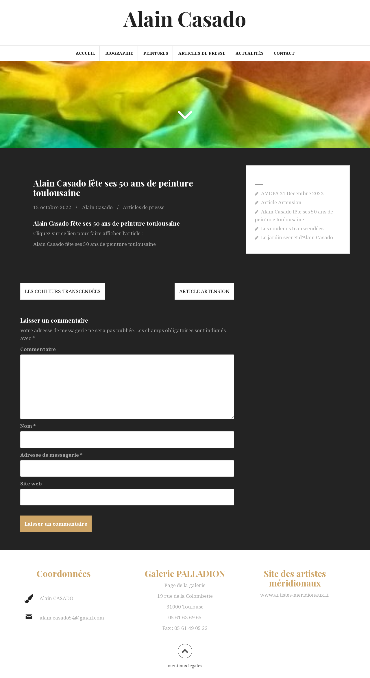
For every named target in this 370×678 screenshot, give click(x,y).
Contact (284, 53)
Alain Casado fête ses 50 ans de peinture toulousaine (94, 244)
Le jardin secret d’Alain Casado (297, 237)
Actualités (250, 53)
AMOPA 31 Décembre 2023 (292, 193)
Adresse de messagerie (51, 455)
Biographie (119, 53)
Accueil (85, 53)
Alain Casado (185, 18)
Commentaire (38, 349)
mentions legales (185, 665)
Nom (28, 426)
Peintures (155, 53)
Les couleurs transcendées (63, 291)
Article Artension (204, 291)
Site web (31, 483)
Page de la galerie (185, 585)
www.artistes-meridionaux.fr (295, 594)
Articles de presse (201, 53)
